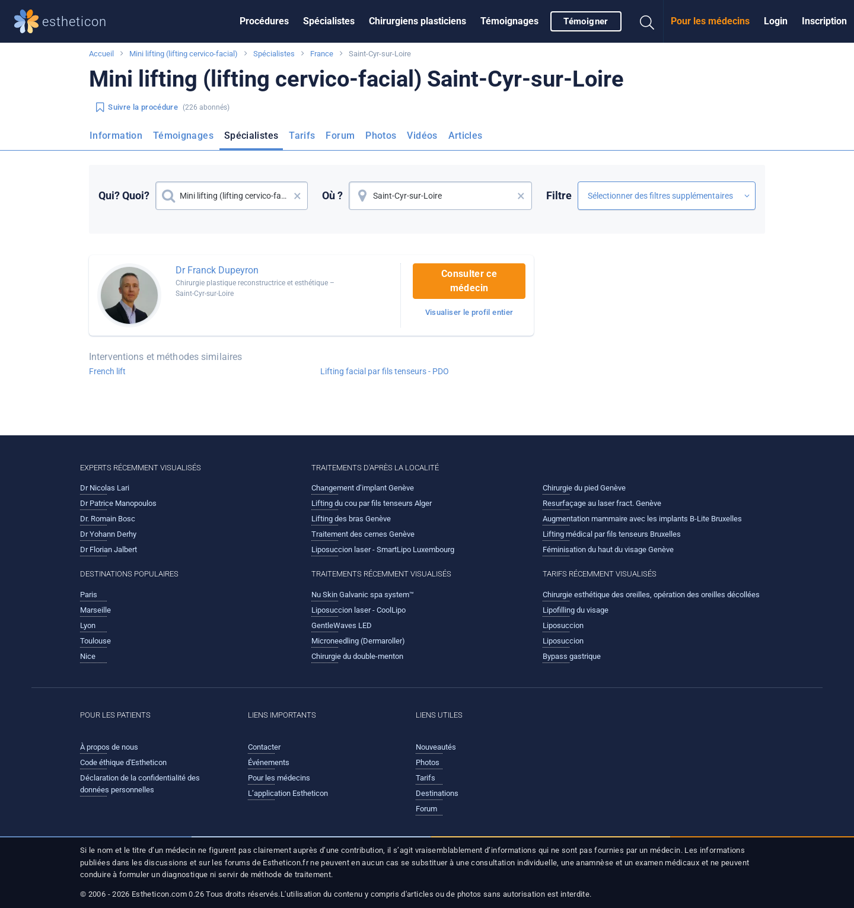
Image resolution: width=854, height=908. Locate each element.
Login (776, 21)
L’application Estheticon (288, 793)
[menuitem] (264, 21)
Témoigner (585, 21)
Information (116, 135)
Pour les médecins (710, 21)
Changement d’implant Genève (362, 487)
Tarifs (302, 135)
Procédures (264, 21)
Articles (465, 135)
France (321, 53)
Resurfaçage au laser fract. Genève (602, 503)
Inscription (824, 21)
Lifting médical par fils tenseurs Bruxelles (612, 534)
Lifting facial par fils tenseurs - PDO (384, 371)
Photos (380, 135)
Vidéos (422, 135)
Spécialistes (329, 21)
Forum (340, 135)
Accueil (101, 53)
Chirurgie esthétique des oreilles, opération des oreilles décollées (651, 594)
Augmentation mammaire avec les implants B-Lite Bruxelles (642, 518)
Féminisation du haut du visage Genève (608, 549)
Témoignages (509, 21)
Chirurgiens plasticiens (417, 21)
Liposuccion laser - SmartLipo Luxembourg (382, 549)
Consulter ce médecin (469, 281)
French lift (107, 371)
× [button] (297, 196)
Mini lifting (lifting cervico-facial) (183, 53)
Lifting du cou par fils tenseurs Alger (371, 503)
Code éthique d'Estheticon (123, 762)
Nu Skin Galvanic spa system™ (362, 594)
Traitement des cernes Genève (363, 534)
